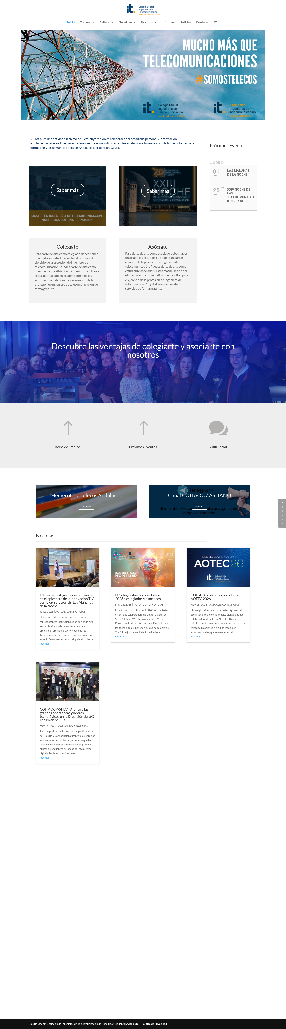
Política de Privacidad (154, 1023)
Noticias (185, 22)
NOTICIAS (79, 611)
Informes (168, 22)
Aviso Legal (132, 1023)
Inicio (71, 22)
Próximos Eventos (143, 447)
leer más (44, 643)
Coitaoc (85, 22)
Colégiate (67, 246)
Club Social (218, 447)
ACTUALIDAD (63, 611)
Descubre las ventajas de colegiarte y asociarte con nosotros (143, 350)
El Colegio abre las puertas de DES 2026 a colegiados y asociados (141, 597)
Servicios (125, 22)
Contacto (202, 22)
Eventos (147, 22)
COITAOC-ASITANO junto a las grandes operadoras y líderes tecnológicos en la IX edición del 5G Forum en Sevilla (67, 714)
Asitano (105, 22)
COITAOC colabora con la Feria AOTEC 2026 (215, 597)
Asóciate (158, 246)
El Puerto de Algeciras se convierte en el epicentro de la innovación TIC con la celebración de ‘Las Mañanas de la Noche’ (67, 600)
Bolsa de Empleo (67, 447)
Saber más (67, 190)
